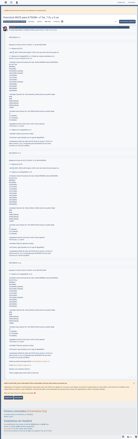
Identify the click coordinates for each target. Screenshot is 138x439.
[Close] (134, 383)
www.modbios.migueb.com (22, 365)
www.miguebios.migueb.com (40, 361)
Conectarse (18, 397)
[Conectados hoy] (37, 411)
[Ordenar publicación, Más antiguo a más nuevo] (115, 21)
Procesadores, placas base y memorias (15, 21)
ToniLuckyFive (8, 428)
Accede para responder (127, 21)
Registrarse (9, 397)
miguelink (12, 27)
